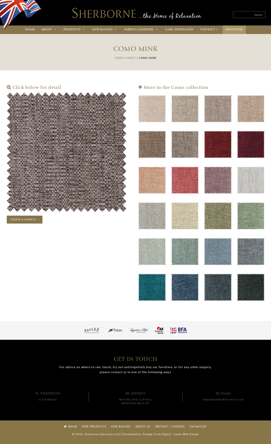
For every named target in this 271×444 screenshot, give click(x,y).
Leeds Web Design (186, 434)
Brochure (234, 29)
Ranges (105, 29)
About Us (143, 426)
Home (30, 29)
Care (179, 29)
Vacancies (198, 426)
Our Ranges (121, 426)
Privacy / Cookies (170, 426)
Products (75, 29)
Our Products (94, 426)
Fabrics (141, 29)
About (49, 29)
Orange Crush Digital (156, 434)
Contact (209, 29)
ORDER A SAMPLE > (24, 219)
